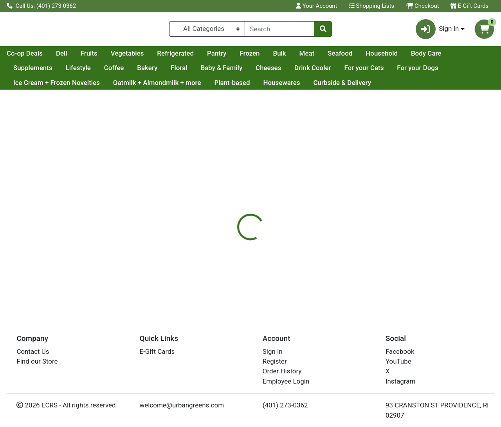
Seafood (414, 56)
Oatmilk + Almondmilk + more (157, 86)
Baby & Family (265, 71)
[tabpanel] (354, 257)
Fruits (163, 56)
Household (456, 56)
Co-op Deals (99, 56)
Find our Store (37, 361)
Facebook (400, 351)
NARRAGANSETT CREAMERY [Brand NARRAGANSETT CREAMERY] (330, 260)
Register (275, 361)
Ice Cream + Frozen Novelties (56, 86)
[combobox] (280, 30)
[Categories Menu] (207, 30)
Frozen (324, 56)
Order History (282, 371)
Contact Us (32, 351)
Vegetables (201, 56)
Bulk (353, 56)
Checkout (422, 5)
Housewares (281, 86)
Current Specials (37, 56)
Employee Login (286, 381)
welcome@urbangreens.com (182, 405)
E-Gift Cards (469, 5)
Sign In (273, 351)
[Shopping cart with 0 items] (484, 31)
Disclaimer (267, 199)
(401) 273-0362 (285, 405)
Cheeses (311, 71)
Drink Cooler (356, 71)
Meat (381, 56)
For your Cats (407, 71)
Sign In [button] (437, 31)
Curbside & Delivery (342, 86)
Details (231, 199)
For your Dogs (461, 71)
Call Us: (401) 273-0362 (41, 5)
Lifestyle (121, 71)
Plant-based (232, 86)
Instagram (400, 381)
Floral (222, 71)
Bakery (191, 71)
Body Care (28, 71)
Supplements (76, 71)
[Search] (280, 30)
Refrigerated (249, 56)
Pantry (291, 56)
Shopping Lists (371, 5)
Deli (136, 56)
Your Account (316, 5)
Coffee (158, 71)
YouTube (398, 361)
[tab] (230, 199)
